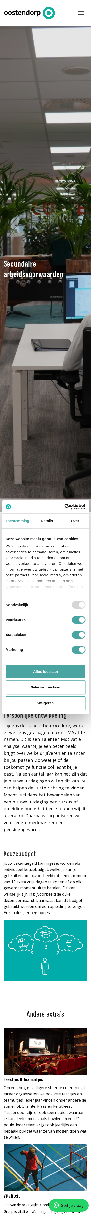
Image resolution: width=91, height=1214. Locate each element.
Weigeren (45, 703)
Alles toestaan (45, 671)
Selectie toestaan (45, 687)
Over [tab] (75, 521)
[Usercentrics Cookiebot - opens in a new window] (64, 507)
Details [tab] (47, 521)
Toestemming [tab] (17, 521)
